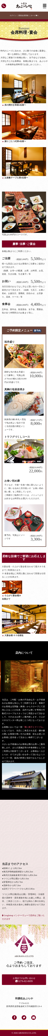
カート (34, 15)
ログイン (13, 15)
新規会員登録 (23, 15)
